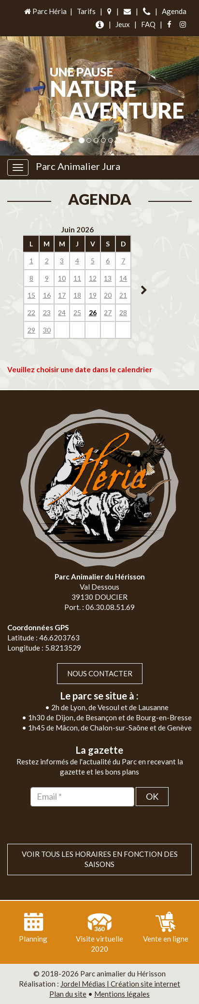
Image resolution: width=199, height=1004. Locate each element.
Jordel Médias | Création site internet (120, 983)
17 (62, 295)
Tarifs (86, 11)
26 (93, 312)
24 (62, 312)
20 (108, 295)
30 (47, 330)
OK (152, 796)
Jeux (122, 24)
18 (77, 295)
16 (47, 295)
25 (77, 312)
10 (62, 278)
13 (108, 278)
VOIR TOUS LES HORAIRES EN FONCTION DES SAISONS (100, 859)
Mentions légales (122, 993)
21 (123, 295)
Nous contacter (99, 673)
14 (123, 278)
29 (31, 330)
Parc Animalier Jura (78, 166)
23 (47, 312)
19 (93, 295)
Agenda (174, 11)
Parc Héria (45, 11)
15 (31, 295)
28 (123, 312)
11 (77, 278)
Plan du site (67, 993)
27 (108, 312)
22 (31, 312)
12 (93, 278)
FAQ (148, 24)
